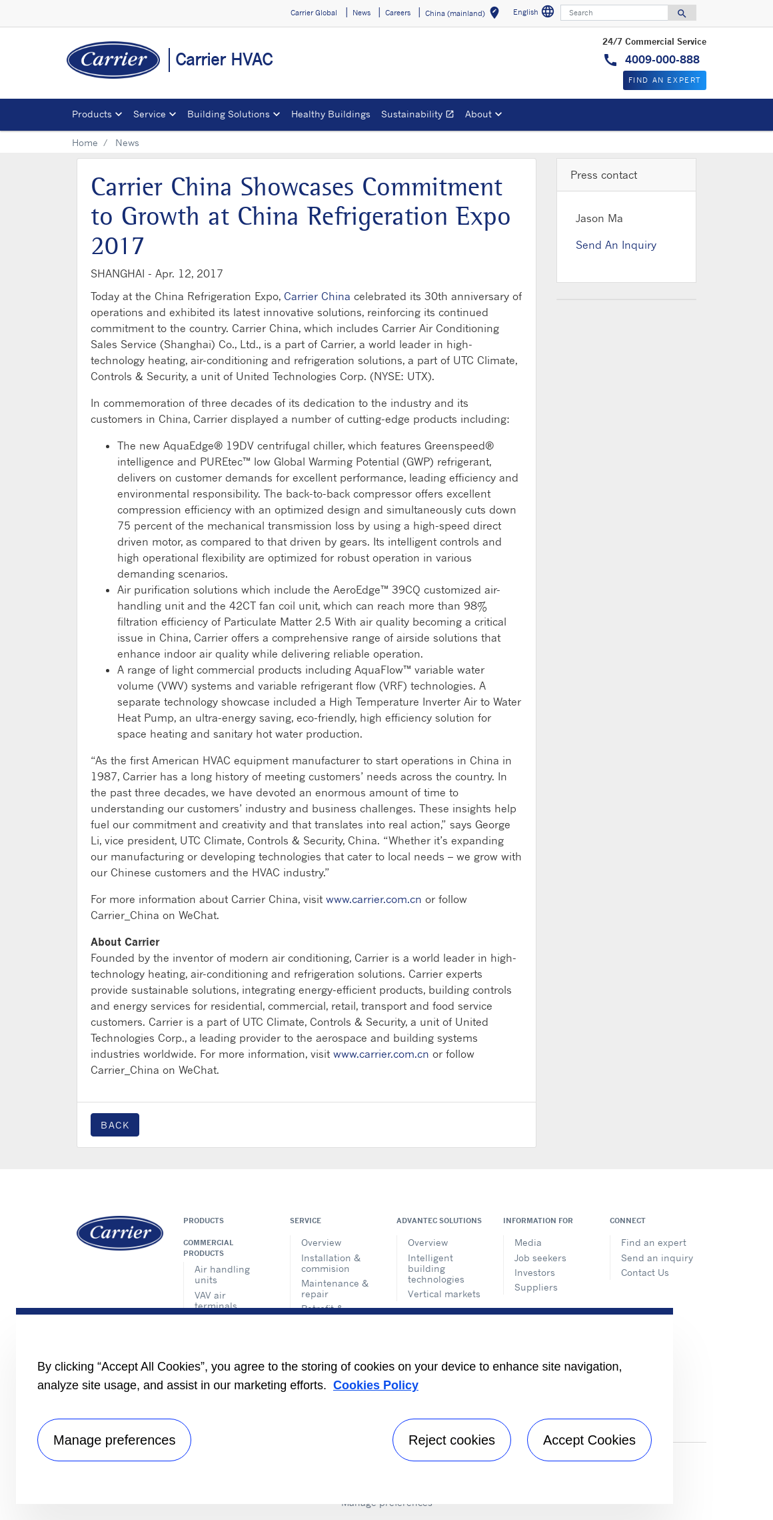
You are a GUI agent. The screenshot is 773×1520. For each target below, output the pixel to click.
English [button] (535, 13)
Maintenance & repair (335, 1288)
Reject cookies (451, 1440)
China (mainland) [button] (464, 15)
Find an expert (653, 1242)
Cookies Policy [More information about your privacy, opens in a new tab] (375, 1385)
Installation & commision (331, 1263)
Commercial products (208, 1248)
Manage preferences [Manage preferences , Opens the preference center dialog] (114, 1440)
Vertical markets (444, 1293)
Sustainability (420, 115)
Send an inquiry (657, 1257)
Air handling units (222, 1274)
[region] (344, 1406)
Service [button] (149, 113)
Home (85, 142)
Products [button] (92, 113)
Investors (534, 1272)
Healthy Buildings (331, 113)
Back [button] (115, 1124)
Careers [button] (397, 12)
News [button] (362, 12)
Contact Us (645, 1272)
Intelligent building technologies (436, 1268)
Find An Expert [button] (664, 80)
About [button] (478, 113)
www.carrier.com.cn (374, 899)
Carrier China (317, 296)
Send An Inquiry (616, 244)
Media (528, 1242)
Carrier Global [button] (314, 12)
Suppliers (536, 1287)
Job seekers (540, 1257)
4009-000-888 (661, 59)
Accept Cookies (589, 1440)
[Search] (614, 13)
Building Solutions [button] (228, 113)
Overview (321, 1242)
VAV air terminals (216, 1300)
